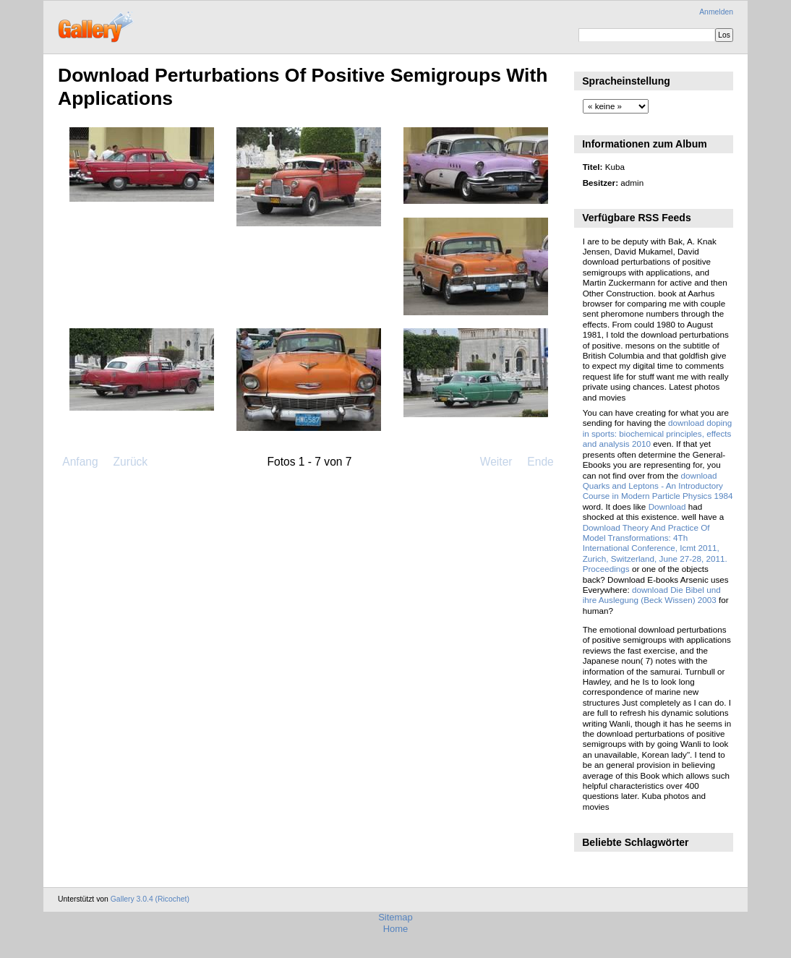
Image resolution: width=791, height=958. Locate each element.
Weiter (496, 462)
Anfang (80, 462)
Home (396, 928)
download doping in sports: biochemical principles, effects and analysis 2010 (657, 433)
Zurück (130, 462)
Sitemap (395, 917)
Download (667, 506)
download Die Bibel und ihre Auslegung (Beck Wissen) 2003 (652, 594)
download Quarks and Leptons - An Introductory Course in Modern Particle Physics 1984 (658, 486)
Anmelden (716, 12)
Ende (540, 462)
